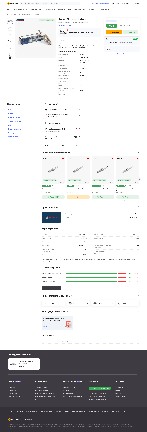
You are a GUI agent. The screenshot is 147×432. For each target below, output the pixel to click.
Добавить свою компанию (99, 388)
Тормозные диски (46, 412)
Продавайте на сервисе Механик (128, 54)
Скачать (45, 326)
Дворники (19, 412)
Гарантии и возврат (41, 390)
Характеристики (14, 121)
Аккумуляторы (93, 412)
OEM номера (13, 137)
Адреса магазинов (121, 396)
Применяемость (14, 129)
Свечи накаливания (78, 412)
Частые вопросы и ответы (97, 396)
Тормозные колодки (62, 412)
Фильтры (104, 412)
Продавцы (12, 110)
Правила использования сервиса (45, 399)
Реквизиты (118, 390)
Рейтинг (11, 125)
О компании (119, 387)
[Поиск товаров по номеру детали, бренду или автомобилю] (50, 3)
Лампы (10, 412)
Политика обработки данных (44, 393)
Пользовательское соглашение (45, 396)
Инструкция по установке (18, 133)
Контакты (118, 393)
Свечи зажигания (31, 412)
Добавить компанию (101, 3)
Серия (10, 113)
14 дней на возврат (64, 25)
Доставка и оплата (41, 387)
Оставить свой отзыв (51, 288)
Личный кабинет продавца (97, 393)
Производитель (14, 117)
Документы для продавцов (97, 399)
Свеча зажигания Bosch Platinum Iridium (53, 191)
